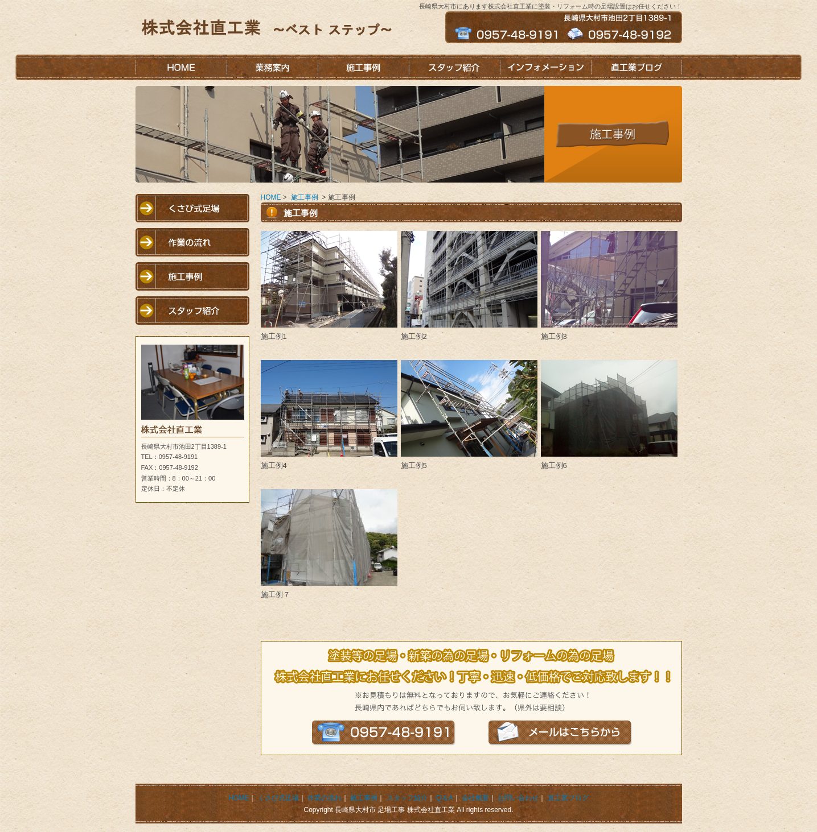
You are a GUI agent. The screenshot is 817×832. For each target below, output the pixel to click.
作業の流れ (192, 242)
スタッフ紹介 (454, 67)
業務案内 (272, 67)
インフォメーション (545, 67)
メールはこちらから (560, 733)
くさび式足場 (192, 208)
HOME (181, 67)
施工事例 (363, 67)
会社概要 (475, 798)
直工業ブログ (636, 67)
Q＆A (444, 798)
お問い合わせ (518, 798)
